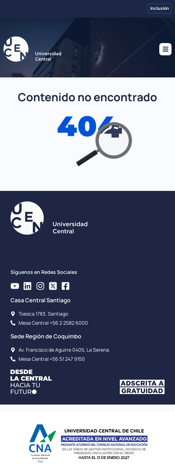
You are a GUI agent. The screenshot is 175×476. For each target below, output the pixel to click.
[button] (165, 49)
